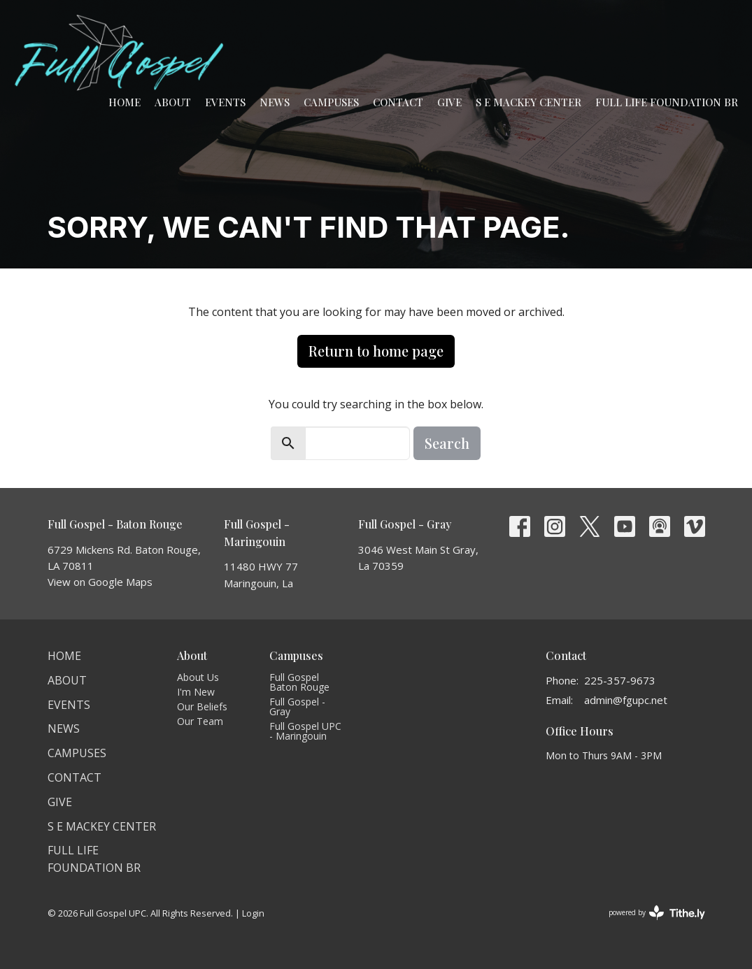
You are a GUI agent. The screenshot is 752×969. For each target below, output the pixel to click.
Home (124, 102)
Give (449, 102)
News (275, 102)
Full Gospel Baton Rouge (299, 682)
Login (253, 913)
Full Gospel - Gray (297, 706)
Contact (398, 102)
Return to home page (376, 350)
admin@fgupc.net (625, 700)
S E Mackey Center (528, 102)
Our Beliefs (202, 706)
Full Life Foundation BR (666, 102)
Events (225, 102)
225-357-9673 (619, 680)
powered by (657, 912)
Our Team (200, 721)
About (173, 102)
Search (447, 442)
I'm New (196, 691)
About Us (198, 677)
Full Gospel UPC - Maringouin (305, 730)
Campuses (331, 102)
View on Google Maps (100, 582)
